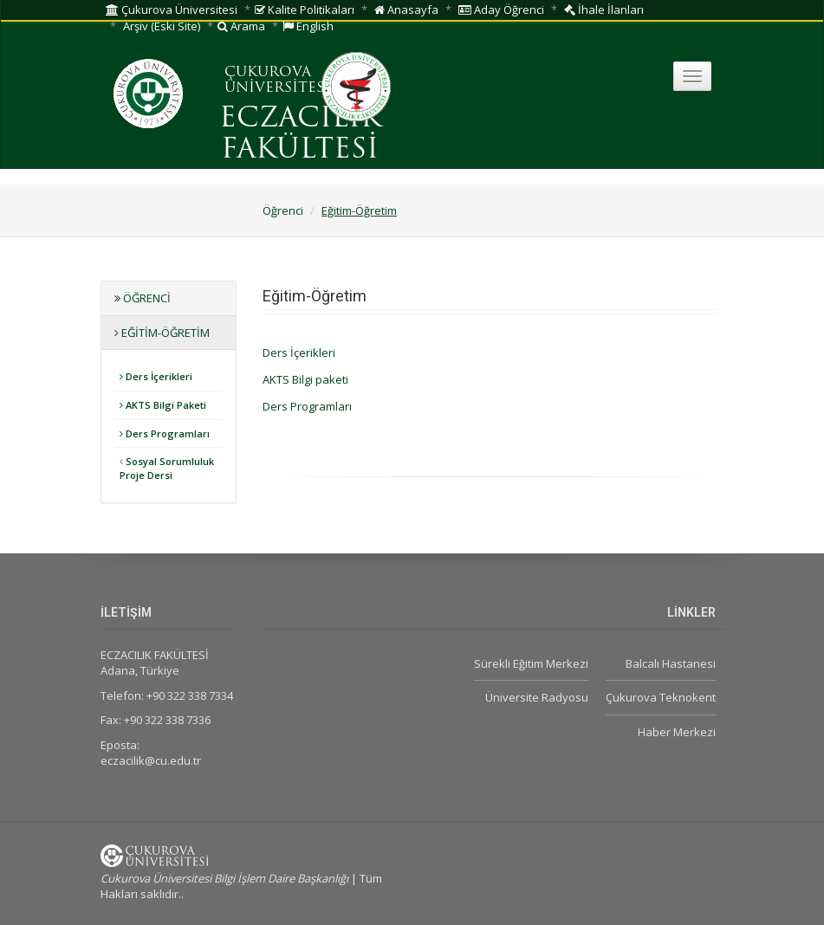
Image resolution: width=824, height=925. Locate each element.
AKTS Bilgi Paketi (163, 404)
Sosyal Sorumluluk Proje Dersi (167, 468)
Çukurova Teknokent (661, 697)
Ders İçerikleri (156, 376)
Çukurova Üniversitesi (171, 9)
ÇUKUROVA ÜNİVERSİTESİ (277, 80)
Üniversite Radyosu (536, 697)
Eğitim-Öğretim (359, 210)
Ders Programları (165, 433)
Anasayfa (406, 9)
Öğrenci (283, 210)
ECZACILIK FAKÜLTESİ (300, 135)
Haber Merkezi (677, 732)
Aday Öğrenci (501, 9)
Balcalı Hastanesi (671, 663)
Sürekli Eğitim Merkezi (531, 663)
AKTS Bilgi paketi (305, 379)
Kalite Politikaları (304, 9)
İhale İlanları (604, 9)
